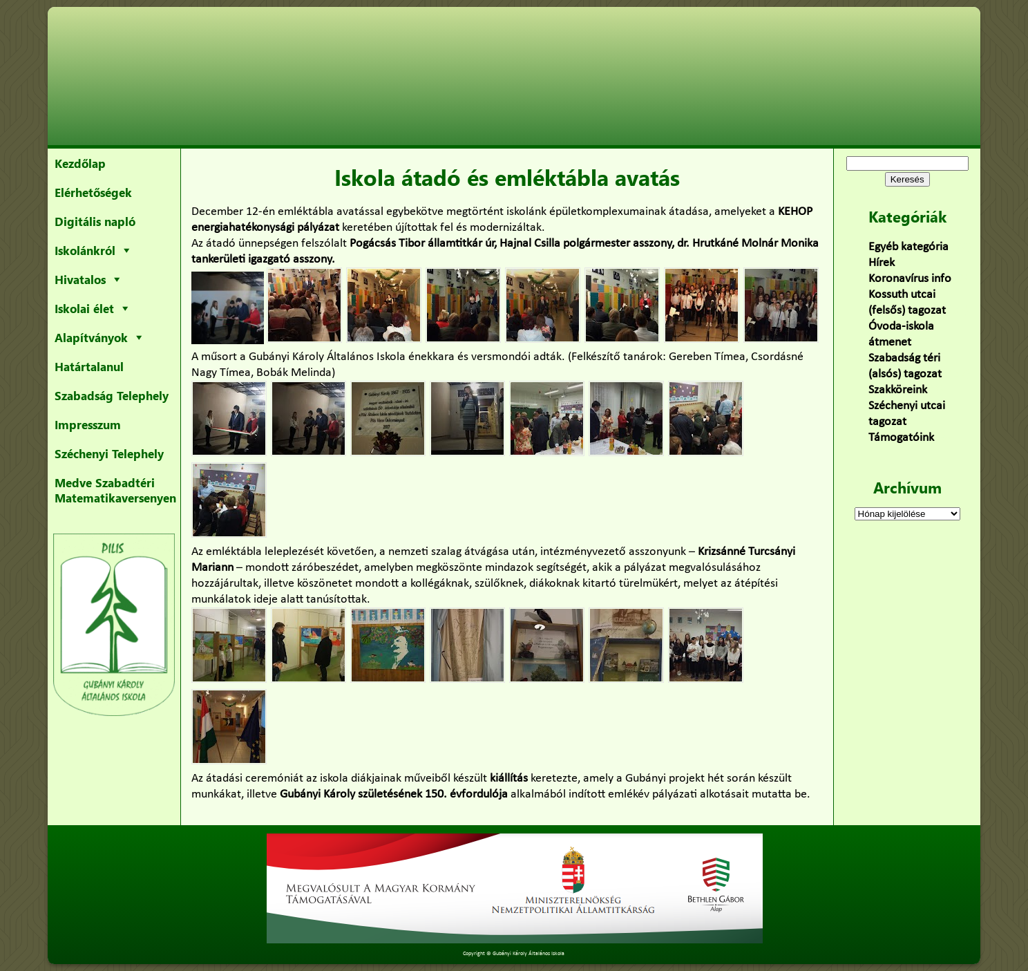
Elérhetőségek (93, 192)
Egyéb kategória (908, 247)
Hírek (881, 263)
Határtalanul (89, 366)
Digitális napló (95, 221)
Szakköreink (897, 390)
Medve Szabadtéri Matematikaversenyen (115, 490)
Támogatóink (901, 437)
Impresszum (88, 424)
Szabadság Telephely (112, 395)
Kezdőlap (80, 163)
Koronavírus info (909, 278)
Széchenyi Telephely (109, 453)
